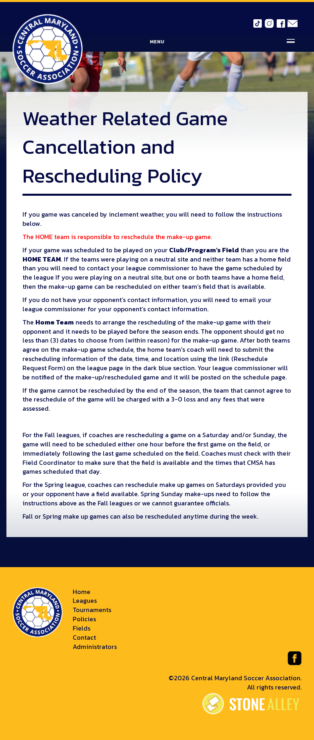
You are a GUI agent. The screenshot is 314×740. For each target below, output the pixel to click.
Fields (81, 628)
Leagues (85, 600)
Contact (84, 637)
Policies (84, 619)
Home (81, 591)
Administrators (95, 646)
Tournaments (92, 609)
